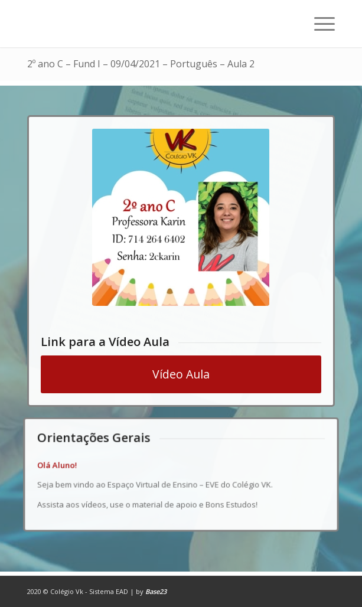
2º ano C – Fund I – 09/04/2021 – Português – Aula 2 (141, 63)
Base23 (156, 591)
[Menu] (318, 23)
